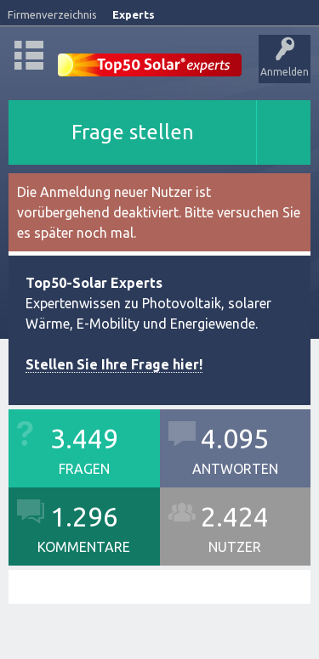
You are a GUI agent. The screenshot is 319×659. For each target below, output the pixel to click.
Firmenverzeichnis (52, 14)
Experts (133, 14)
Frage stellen (132, 132)
